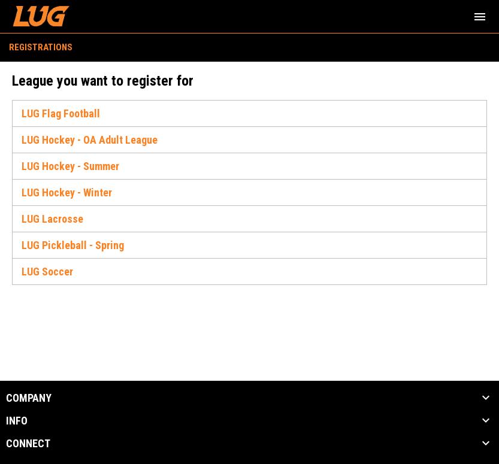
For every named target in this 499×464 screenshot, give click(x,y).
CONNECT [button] (28, 443)
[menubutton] (480, 17)
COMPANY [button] (29, 398)
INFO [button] (17, 421)
